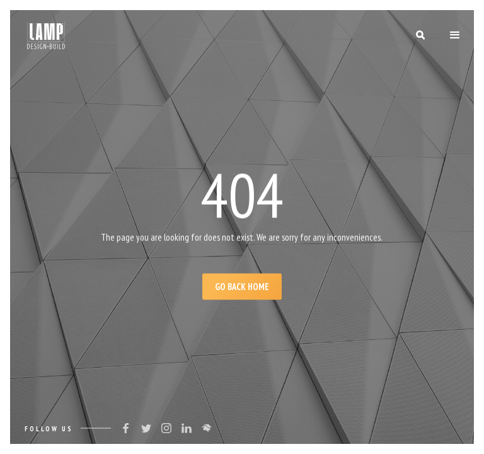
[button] (455, 35)
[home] (46, 35)
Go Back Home (242, 287)
